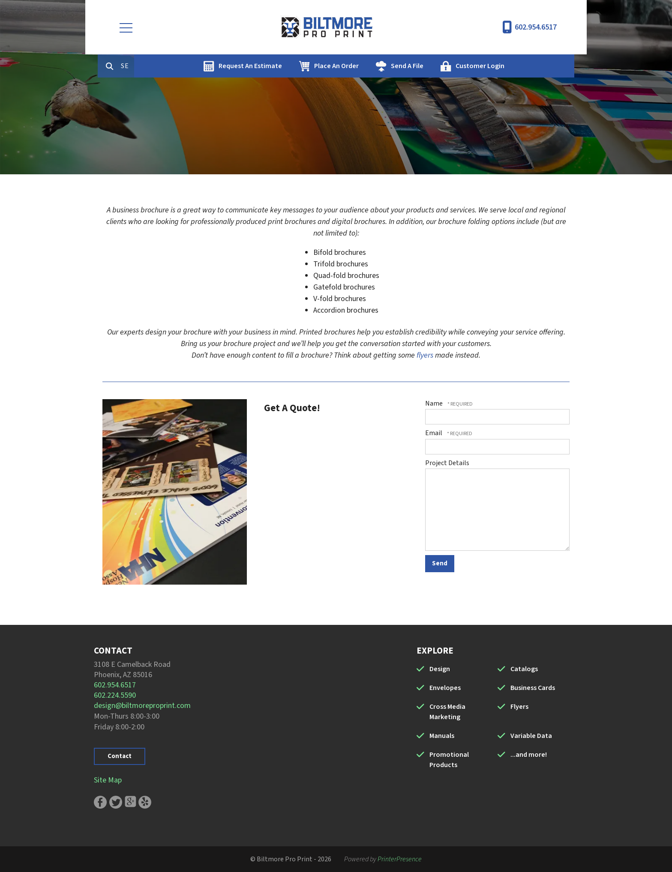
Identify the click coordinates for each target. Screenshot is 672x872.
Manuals (441, 736)
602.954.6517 (536, 27)
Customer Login (516, 66)
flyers (425, 355)
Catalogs (524, 669)
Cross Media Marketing (447, 712)
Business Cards (532, 688)
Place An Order (373, 66)
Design (439, 669)
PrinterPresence (400, 859)
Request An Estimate (286, 66)
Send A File (443, 66)
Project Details (447, 463)
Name (434, 403)
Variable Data (531, 736)
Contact (120, 756)
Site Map (108, 780)
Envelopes (445, 688)
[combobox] (164, 66)
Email (434, 433)
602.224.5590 (115, 695)
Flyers (519, 706)
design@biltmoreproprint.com (142, 705)
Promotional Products (449, 760)
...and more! (528, 754)
